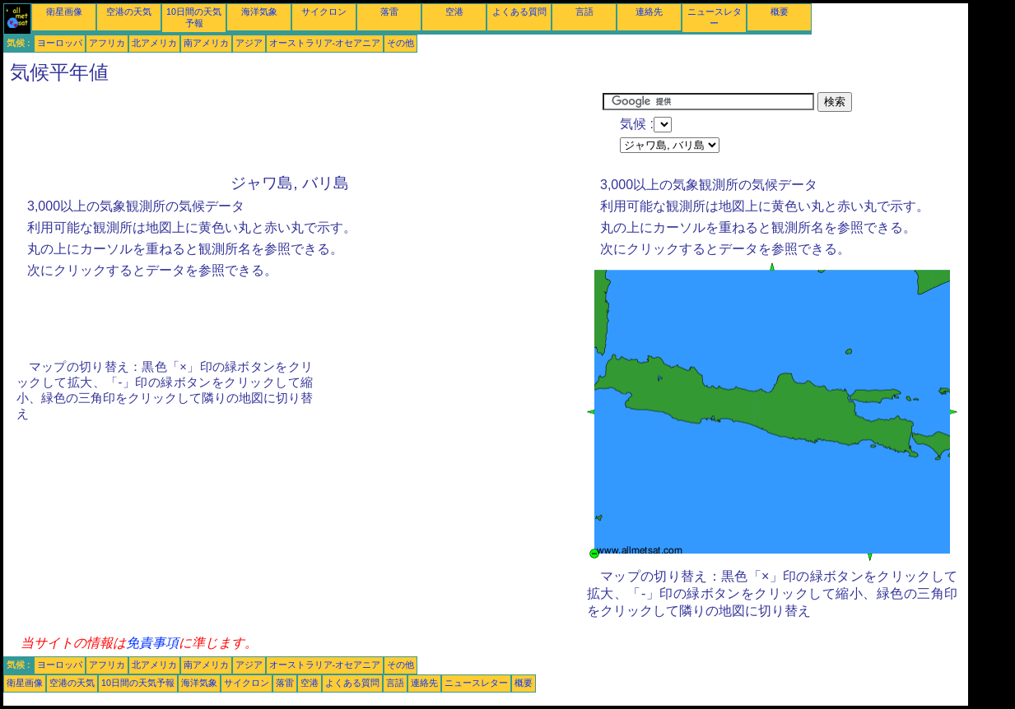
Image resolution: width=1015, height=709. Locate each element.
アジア (249, 43)
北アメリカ (154, 43)
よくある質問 (519, 11)
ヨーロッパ (59, 43)
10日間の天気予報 (138, 683)
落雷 (389, 11)
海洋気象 (259, 11)
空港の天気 (128, 11)
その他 (400, 43)
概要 (780, 11)
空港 (454, 11)
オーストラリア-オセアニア (325, 43)
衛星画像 (64, 11)
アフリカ (107, 43)
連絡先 (649, 11)
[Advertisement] (303, 129)
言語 (584, 11)
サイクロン (324, 11)
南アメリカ (206, 43)
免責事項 (152, 643)
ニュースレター (476, 683)
